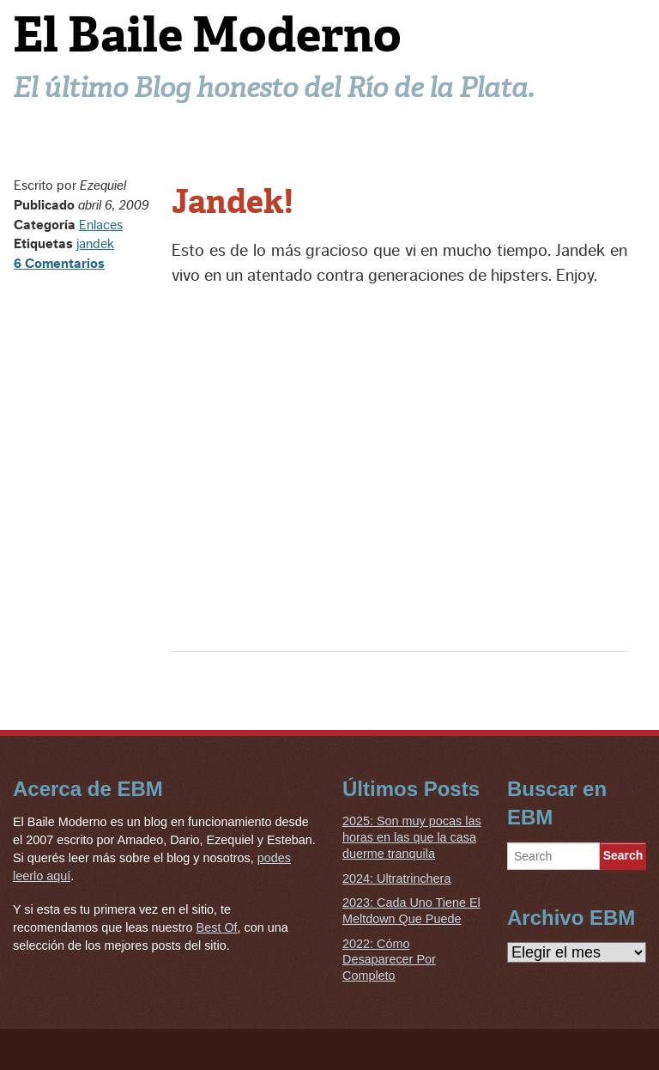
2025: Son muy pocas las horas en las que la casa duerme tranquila (411, 837)
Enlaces (101, 225)
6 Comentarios (59, 264)
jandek (95, 244)
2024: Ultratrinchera (396, 878)
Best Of (217, 927)
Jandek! (232, 201)
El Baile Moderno (207, 34)
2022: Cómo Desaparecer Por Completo (389, 959)
